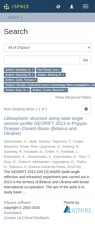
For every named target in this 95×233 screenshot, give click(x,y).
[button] (58, 6)
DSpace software (17, 202)
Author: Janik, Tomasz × (20, 79)
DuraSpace (13, 213)
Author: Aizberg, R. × (50, 74)
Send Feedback (36, 218)
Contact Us (12, 218)
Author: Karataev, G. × (19, 69)
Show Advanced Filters (73, 97)
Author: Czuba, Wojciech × (49, 89)
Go (85, 60)
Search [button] (15, 17)
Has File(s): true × (48, 69)
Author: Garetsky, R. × (19, 74)
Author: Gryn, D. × (16, 89)
